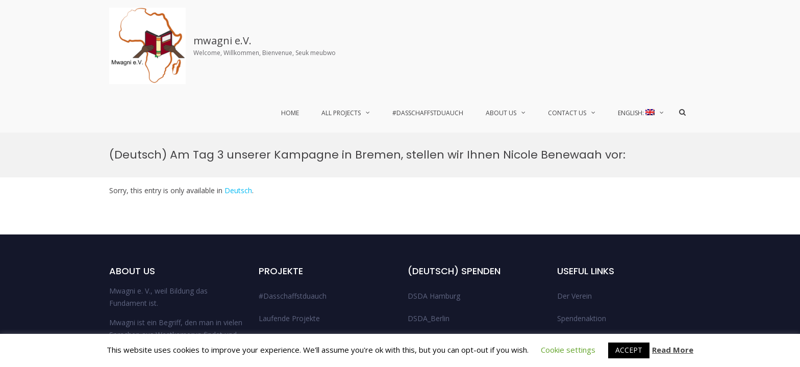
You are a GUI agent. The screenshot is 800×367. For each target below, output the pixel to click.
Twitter (681, 315)
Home (290, 113)
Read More (672, 350)
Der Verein (574, 163)
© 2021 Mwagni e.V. (600, 315)
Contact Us (567, 113)
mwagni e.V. (222, 40)
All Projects (341, 113)
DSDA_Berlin (428, 186)
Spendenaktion (581, 186)
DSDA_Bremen (432, 208)
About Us (501, 113)
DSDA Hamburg (434, 163)
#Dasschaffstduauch (427, 113)
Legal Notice (578, 208)
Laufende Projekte (289, 186)
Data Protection (583, 230)
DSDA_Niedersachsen (444, 230)
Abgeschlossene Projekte (300, 208)
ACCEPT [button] (628, 350)
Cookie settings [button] (568, 350)
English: (636, 113)
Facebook (649, 315)
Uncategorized (432, 253)
